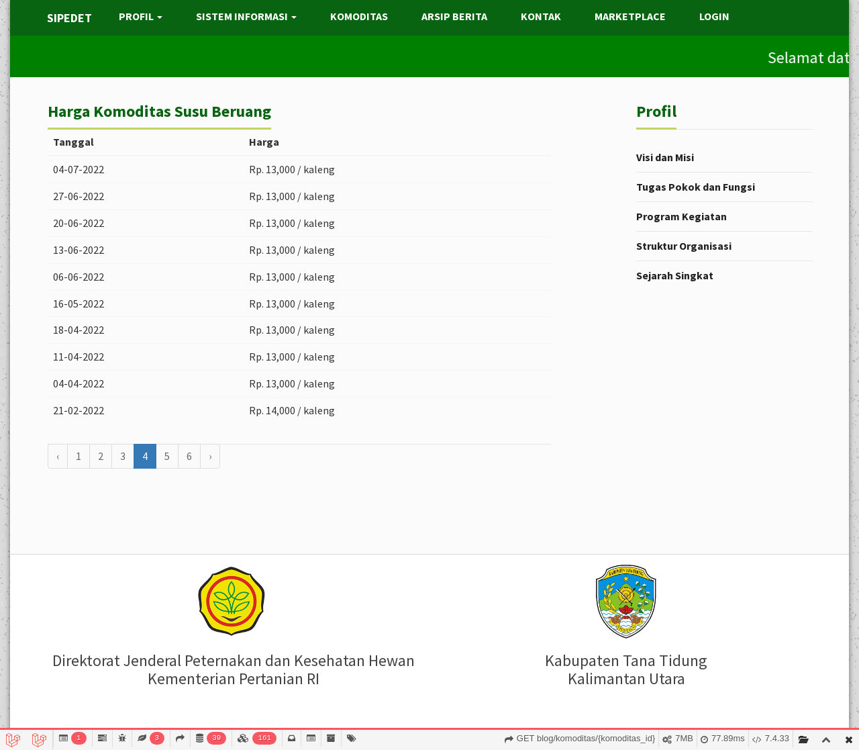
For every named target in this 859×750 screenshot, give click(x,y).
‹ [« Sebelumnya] (57, 456)
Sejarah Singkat (674, 275)
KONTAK (541, 16)
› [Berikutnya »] (210, 456)
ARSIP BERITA (454, 16)
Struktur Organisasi (683, 245)
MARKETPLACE (630, 16)
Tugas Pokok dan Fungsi (695, 186)
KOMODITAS (359, 16)
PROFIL (140, 16)
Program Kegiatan (681, 216)
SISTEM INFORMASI (246, 16)
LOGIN (714, 16)
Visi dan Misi (665, 157)
